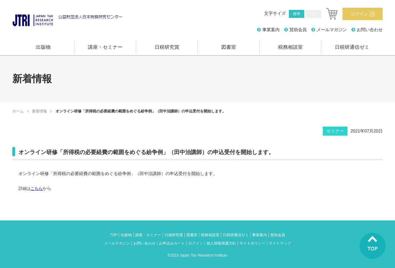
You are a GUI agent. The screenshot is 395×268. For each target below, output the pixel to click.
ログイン (359, 13)
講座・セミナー (105, 47)
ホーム (17, 111)
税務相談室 (290, 47)
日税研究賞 (167, 47)
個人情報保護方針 (221, 243)
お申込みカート (172, 243)
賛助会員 (298, 29)
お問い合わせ (370, 29)
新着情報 (39, 111)
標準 (296, 14)
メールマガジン (332, 29)
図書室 (228, 47)
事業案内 (271, 29)
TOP (113, 235)
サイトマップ (280, 243)
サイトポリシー (252, 243)
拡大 (313, 14)
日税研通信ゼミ (352, 47)
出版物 (43, 47)
